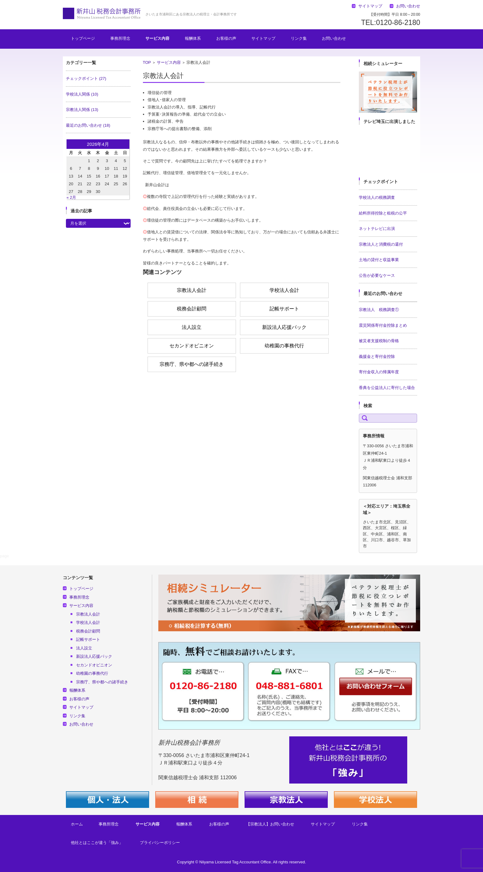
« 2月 (71, 197)
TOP (147, 62)
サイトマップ (263, 38)
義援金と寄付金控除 (377, 356)
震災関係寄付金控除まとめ (383, 325)
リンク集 (299, 38)
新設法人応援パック (284, 327)
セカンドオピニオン (191, 345)
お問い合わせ (334, 38)
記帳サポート (284, 308)
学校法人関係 (82, 94)
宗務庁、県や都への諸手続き (192, 364)
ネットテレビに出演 (377, 228)
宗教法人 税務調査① (379, 309)
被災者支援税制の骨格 (379, 340)
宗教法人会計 (191, 290)
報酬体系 (193, 38)
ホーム (77, 824)
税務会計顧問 (191, 308)
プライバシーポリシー (160, 842)
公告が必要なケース (377, 275)
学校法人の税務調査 (377, 197)
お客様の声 (226, 38)
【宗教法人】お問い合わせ (270, 824)
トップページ (83, 38)
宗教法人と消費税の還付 (381, 244)
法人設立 (191, 327)
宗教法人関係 (82, 109)
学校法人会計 (284, 290)
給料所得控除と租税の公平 (383, 213)
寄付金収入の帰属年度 (379, 372)
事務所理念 (120, 38)
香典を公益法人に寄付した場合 (387, 387)
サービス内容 (157, 38)
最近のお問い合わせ (88, 125)
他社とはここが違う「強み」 (97, 842)
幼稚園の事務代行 (284, 345)
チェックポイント (86, 78)
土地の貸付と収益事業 (379, 259)
